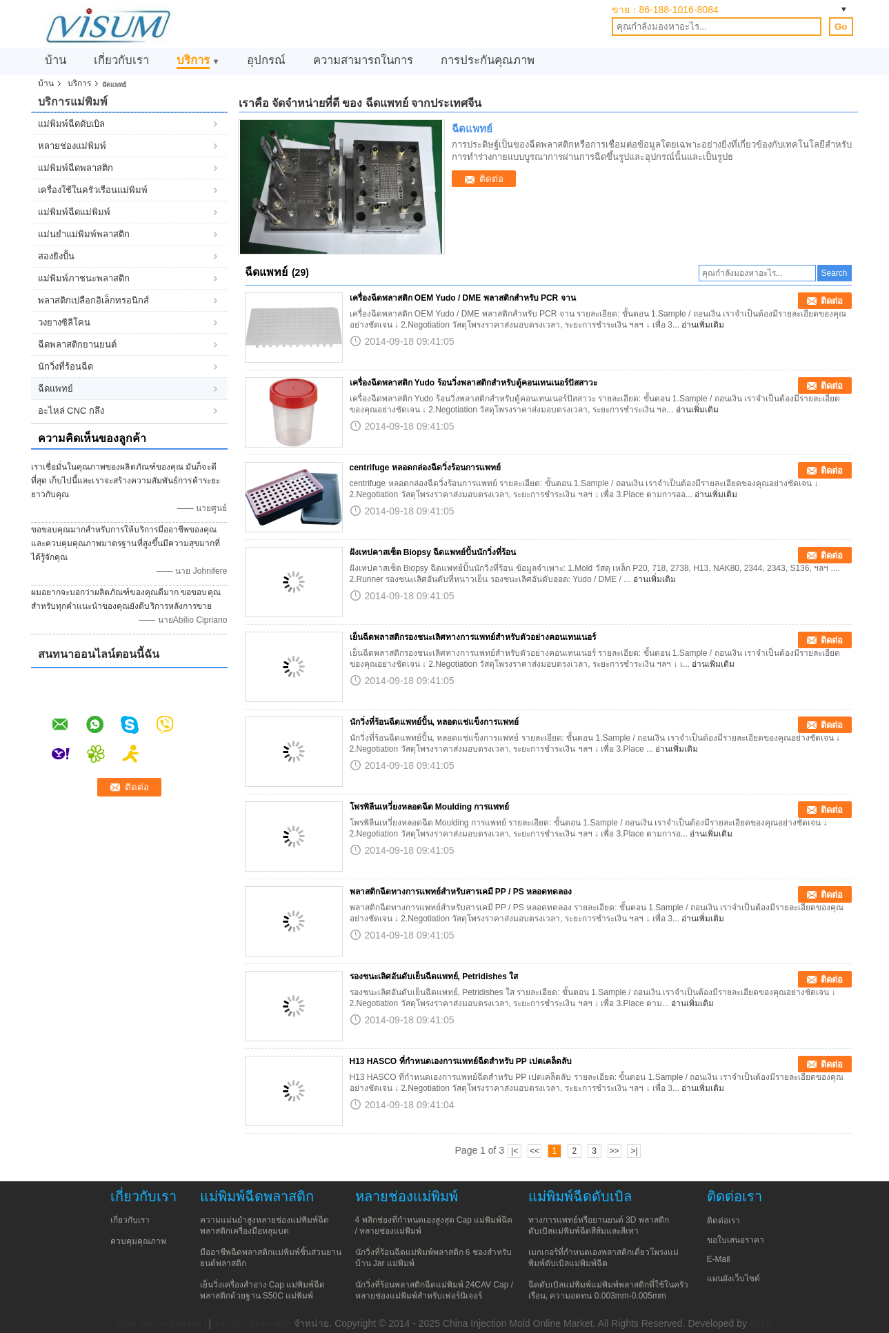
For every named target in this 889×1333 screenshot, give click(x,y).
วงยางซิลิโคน (64, 322)
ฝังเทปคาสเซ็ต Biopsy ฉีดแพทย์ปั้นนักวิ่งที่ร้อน (433, 552)
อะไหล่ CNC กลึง (71, 410)
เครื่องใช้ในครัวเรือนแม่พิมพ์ (93, 190)
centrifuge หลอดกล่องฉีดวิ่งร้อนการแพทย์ (425, 467)
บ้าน (55, 60)
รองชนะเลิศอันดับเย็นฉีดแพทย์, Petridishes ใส (434, 976)
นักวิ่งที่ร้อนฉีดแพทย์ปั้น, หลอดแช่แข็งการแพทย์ (434, 722)
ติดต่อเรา (723, 1220)
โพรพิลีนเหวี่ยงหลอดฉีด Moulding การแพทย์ (430, 807)
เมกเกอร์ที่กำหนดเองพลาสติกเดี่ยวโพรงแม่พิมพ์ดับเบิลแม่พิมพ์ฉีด (603, 1257)
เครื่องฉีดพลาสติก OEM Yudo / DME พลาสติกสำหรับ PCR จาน (463, 298)
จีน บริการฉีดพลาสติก (252, 1324)
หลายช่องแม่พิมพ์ (72, 146)
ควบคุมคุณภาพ (138, 1241)
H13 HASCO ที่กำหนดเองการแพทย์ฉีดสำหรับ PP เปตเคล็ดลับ (461, 1061)
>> (614, 1151)
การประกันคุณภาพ (488, 60)
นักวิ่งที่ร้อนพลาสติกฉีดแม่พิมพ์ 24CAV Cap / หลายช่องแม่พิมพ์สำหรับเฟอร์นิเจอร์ (434, 1290)
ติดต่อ (491, 179)
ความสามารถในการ (363, 60)
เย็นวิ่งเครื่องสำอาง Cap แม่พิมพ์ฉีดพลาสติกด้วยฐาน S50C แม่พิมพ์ (263, 1290)
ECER (761, 1324)
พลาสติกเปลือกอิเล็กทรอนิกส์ (93, 300)
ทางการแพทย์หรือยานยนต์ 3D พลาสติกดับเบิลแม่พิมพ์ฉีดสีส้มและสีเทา (598, 1225)
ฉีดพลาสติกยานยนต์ (77, 344)
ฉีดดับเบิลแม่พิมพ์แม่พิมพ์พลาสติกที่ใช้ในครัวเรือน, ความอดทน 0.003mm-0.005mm (608, 1290)
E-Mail (718, 1259)
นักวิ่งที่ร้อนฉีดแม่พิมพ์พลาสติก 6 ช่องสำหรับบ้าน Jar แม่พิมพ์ (433, 1257)
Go (841, 26)
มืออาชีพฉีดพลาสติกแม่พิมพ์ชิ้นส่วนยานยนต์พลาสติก (270, 1257)
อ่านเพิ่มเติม (702, 325)
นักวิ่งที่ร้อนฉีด (65, 366)
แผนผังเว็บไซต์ (733, 1278)
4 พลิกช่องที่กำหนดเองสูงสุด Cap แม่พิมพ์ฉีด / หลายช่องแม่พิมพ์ (434, 1225)
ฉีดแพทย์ (55, 388)
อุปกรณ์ (266, 60)
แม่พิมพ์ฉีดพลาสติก (75, 168)
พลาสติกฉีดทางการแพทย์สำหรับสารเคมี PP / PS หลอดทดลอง (461, 891)
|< (514, 1151)
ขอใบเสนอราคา (735, 1240)
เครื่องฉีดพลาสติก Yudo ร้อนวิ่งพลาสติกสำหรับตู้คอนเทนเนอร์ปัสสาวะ (473, 383)
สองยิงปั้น (56, 256)
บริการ (193, 60)
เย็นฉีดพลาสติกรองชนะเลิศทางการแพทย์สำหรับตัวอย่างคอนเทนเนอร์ (473, 637)
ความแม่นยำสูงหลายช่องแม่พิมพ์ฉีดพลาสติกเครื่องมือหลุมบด (264, 1225)
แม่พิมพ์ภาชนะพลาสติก (84, 278)
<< (534, 1151)
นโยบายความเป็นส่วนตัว (161, 1324)
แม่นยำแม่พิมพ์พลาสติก (84, 234)
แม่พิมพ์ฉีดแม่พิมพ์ (74, 212)
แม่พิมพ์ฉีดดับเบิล (71, 124)
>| (633, 1151)
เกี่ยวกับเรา (121, 60)
